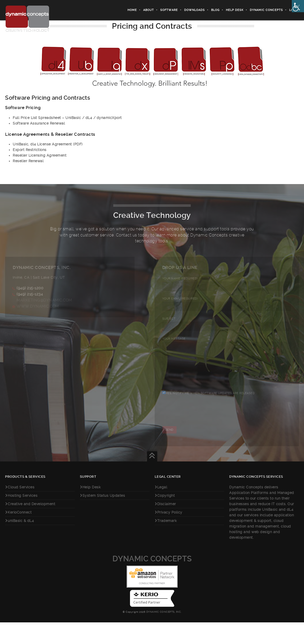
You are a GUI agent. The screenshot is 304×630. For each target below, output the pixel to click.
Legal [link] (162, 495)
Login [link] (294, 10)
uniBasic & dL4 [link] (21, 528)
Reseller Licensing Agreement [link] (39, 155)
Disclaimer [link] (166, 511)
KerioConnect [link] (20, 520)
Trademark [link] (167, 528)
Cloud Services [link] (21, 495)
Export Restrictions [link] (30, 150)
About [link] (148, 10)
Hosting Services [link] (22, 503)
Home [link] (132, 10)
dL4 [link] (290, 517)
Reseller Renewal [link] (28, 161)
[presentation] (201, 422)
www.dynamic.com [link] (38, 306)
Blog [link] (215, 10)
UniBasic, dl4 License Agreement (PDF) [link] (48, 144)
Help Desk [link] (234, 10)
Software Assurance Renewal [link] (39, 123)
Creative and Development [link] (31, 511)
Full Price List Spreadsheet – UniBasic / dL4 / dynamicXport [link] (67, 118)
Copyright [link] (166, 503)
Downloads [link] (194, 10)
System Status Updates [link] (103, 503)
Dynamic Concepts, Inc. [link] (163, 619)
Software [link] (169, 10)
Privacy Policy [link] (169, 520)
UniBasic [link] (270, 517)
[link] (298, 6)
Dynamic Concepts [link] (266, 10)
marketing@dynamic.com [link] (44, 300)
